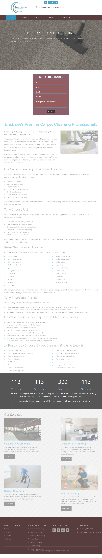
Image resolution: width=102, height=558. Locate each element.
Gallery (52, 17)
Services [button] (38, 17)
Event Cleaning (35, 546)
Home (11, 17)
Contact (8, 540)
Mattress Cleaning (36, 543)
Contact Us (66, 17)
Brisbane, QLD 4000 (86, 530)
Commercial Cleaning (37, 530)
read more (10, 457)
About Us (23, 17)
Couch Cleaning (35, 540)
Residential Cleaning (36, 533)
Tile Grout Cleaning (36, 550)
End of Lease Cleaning (37, 536)
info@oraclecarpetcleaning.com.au (52, 7)
